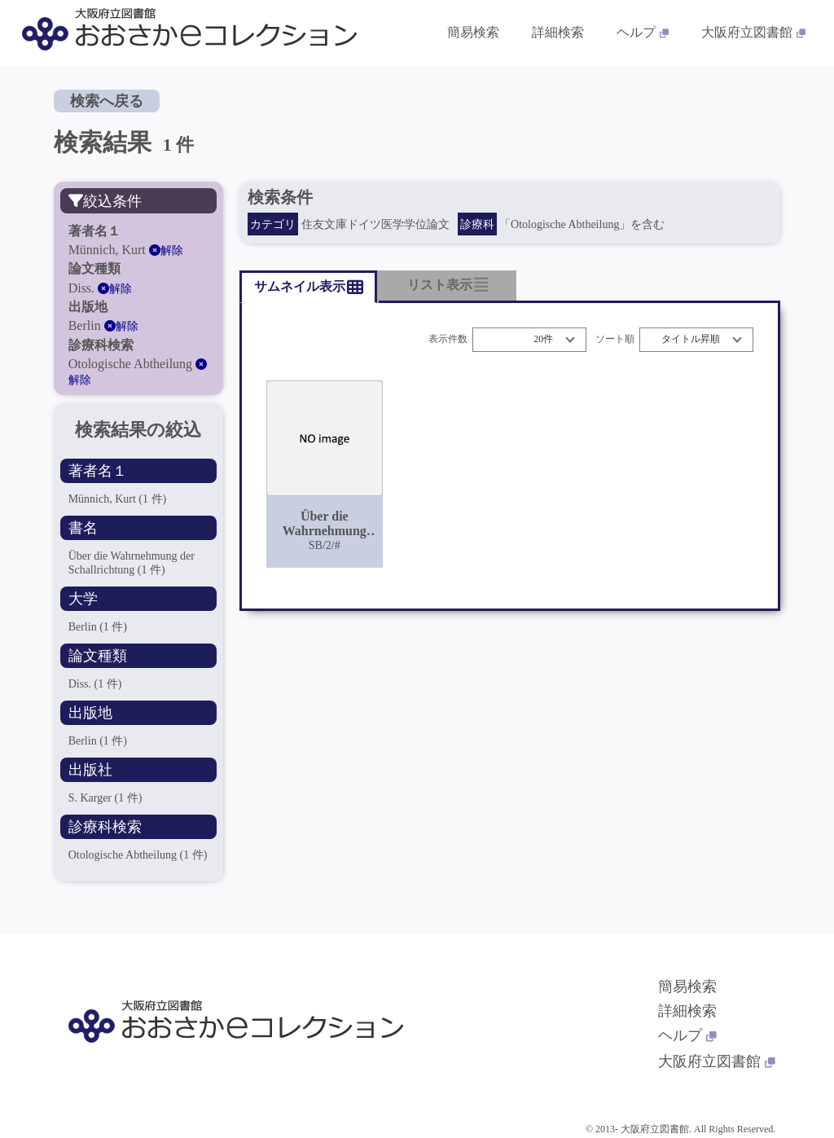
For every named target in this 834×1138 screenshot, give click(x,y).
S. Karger (105, 798)
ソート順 (614, 339)
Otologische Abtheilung (138, 855)
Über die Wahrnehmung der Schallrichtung (131, 562)
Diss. (95, 684)
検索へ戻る (106, 101)
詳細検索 (687, 1011)
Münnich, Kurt (117, 499)
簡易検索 (687, 986)
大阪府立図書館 (716, 1061)
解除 (166, 250)
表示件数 (447, 339)
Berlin (97, 627)
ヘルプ (687, 1035)
